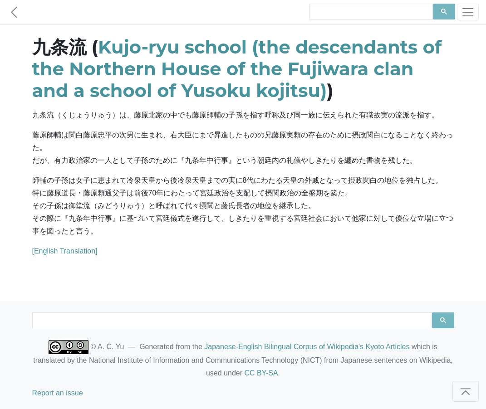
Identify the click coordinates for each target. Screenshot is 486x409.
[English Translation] (65, 251)
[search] (370, 12)
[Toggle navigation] (468, 12)
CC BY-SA (261, 373)
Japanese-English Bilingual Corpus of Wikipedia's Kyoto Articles (306, 347)
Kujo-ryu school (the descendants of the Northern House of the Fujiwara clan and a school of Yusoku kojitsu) (237, 69)
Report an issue (57, 393)
